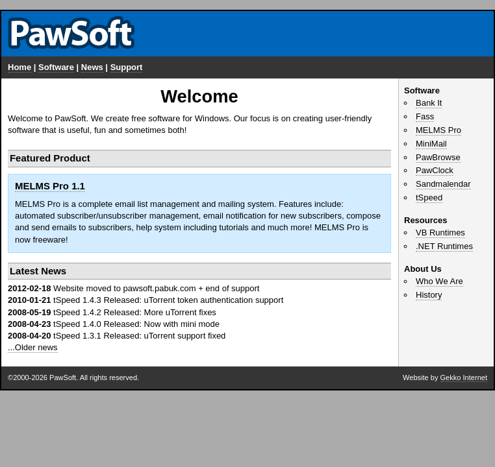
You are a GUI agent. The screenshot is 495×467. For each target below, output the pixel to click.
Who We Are (439, 281)
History (429, 295)
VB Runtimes (440, 232)
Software (56, 67)
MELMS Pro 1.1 (50, 185)
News (92, 67)
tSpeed (429, 197)
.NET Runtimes (444, 246)
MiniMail (431, 144)
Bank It (429, 103)
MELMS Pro (438, 130)
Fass (425, 116)
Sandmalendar (443, 184)
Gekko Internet (463, 377)
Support (126, 67)
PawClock (434, 170)
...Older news (33, 347)
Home (19, 67)
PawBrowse (438, 157)
